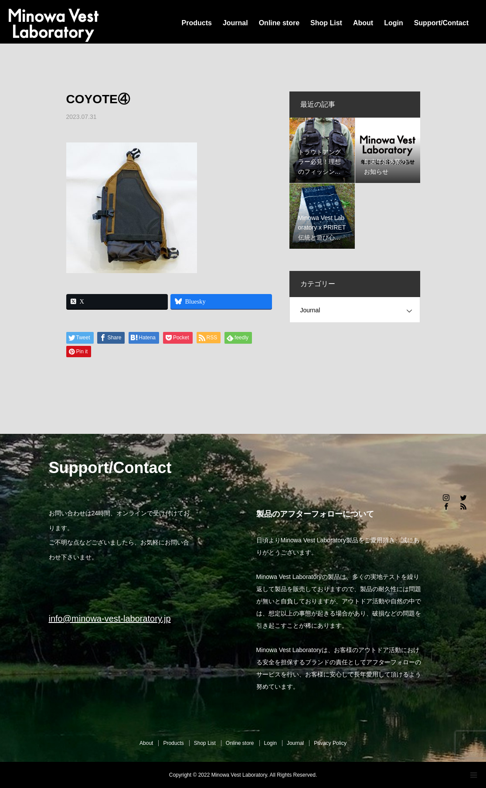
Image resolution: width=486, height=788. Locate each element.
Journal (235, 23)
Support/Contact (441, 23)
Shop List (326, 23)
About (363, 23)
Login (393, 23)
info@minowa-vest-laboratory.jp (110, 618)
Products (197, 23)
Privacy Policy (330, 743)
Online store (279, 23)
